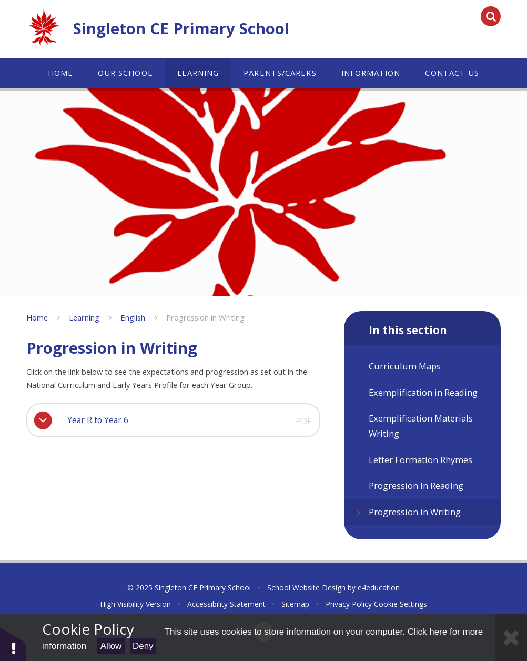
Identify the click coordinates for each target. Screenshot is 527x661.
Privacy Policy (349, 604)
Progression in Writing (205, 317)
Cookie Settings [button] (400, 604)
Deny (143, 646)
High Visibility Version (135, 604)
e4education (379, 588)
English (132, 317)
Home (37, 317)
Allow (111, 646)
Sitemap (295, 604)
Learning (84, 317)
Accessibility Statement (226, 604)
